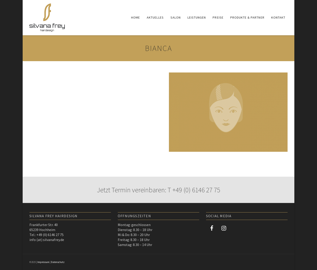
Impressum (43, 262)
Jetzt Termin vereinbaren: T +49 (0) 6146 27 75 (158, 190)
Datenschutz (58, 262)
